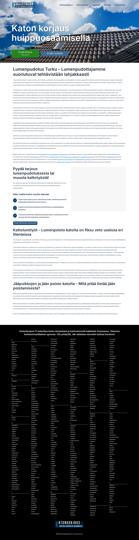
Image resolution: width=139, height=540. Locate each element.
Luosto (53, 478)
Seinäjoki (92, 441)
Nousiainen (73, 389)
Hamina (14, 436)
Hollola (14, 472)
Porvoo (72, 496)
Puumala (72, 511)
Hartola (14, 446)
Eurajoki (14, 410)
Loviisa (53, 470)
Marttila (53, 501)
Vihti (110, 456)
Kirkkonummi (35, 490)
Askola (13, 368)
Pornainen (73, 494)
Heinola (14, 459)
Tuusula (111, 377)
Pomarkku (73, 489)
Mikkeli (72, 341)
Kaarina (33, 388)
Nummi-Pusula (74, 393)
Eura (13, 408)
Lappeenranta (55, 421)
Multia (72, 348)
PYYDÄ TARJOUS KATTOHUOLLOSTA (29, 223)
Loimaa (53, 464)
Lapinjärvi (53, 415)
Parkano (72, 436)
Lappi (52, 423)
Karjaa (33, 427)
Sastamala (93, 427)
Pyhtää (72, 513)
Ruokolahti (93, 398)
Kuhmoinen (54, 367)
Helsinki (14, 463)
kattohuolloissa (35, 157)
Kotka (52, 354)
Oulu (71, 418)
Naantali (72, 374)
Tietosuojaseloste (78, 534)
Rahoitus (109, 5)
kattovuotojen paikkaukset (76, 157)
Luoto (52, 481)
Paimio (72, 428)
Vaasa (111, 416)
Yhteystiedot (120, 5)
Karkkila (33, 429)
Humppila (14, 478)
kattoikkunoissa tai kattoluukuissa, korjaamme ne (56, 154)
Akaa (13, 342)
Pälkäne (92, 354)
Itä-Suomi (34, 341)
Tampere (92, 515)
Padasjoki (73, 426)
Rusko (91, 404)
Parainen (72, 432)
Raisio (91, 366)
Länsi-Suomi (54, 489)
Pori (71, 492)
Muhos (72, 345)
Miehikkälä (54, 514)
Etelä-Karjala (15, 399)
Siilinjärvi (92, 452)
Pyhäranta (93, 345)
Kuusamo (53, 382)
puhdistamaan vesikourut (74, 162)
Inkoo (13, 511)
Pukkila (72, 502)
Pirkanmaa (73, 470)
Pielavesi (73, 460)
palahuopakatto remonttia (93, 159)
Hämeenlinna (15, 489)
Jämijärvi (33, 376)
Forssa (14, 420)
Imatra (13, 507)
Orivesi (72, 414)
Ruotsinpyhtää (94, 400)
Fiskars (14, 418)
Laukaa (53, 430)
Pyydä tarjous (25, 53)
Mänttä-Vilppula (74, 367)
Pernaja (72, 447)
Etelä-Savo (15, 404)
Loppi (52, 468)
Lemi (52, 438)
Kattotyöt (99, 5)
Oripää (72, 412)
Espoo (13, 397)
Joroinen (33, 357)
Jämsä (33, 379)
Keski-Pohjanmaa (36, 465)
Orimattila (73, 410)
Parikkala (72, 434)
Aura (13, 370)
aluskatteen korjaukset (94, 157)
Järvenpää (34, 383)
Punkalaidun (73, 506)
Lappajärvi (54, 419)
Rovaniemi (93, 396)
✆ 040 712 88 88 (55, 53)
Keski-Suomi (35, 467)
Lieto (52, 451)
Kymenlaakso (54, 390)
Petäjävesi (73, 455)
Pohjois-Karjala (74, 479)
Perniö (72, 449)
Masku (52, 503)
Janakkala (34, 351)
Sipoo (91, 458)
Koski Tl (53, 352)
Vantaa (111, 431)
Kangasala (34, 401)
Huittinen (14, 476)
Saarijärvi (92, 414)
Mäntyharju (73, 369)
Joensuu (33, 353)
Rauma (92, 374)
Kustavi (53, 379)
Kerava (33, 461)
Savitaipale (93, 433)
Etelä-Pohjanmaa (16, 401)
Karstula (33, 431)
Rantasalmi (93, 368)
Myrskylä (72, 360)
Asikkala (14, 364)
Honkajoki (14, 474)
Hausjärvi (14, 457)
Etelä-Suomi (15, 406)
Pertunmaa (73, 453)
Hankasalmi (15, 440)
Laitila (52, 410)
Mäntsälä (72, 362)
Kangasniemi (35, 405)
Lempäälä (53, 442)
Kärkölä (53, 396)
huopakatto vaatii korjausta (72, 159)
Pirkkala (72, 472)
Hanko (13, 442)
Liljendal (53, 453)
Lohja (52, 459)
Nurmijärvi (73, 398)
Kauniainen (34, 444)
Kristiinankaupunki (56, 358)
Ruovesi (92, 402)
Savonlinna (93, 435)
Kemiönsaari (34, 456)
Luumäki (53, 483)
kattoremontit (120, 157)
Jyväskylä (34, 374)
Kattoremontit (86, 5)
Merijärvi (53, 507)
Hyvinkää (14, 483)
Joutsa (33, 359)
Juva (32, 372)
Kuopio (53, 369)
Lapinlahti (53, 417)
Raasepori (93, 364)
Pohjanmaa (73, 477)
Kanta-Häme (35, 414)
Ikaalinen (14, 501)
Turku (111, 369)
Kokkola (33, 509)
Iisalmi (13, 497)
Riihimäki (92, 387)
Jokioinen (34, 355)
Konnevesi (54, 339)
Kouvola (53, 356)
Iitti (13, 499)
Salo (91, 420)
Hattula (14, 449)
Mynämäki (73, 358)
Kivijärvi (33, 503)
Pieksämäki (73, 458)
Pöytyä (92, 356)
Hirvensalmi (15, 470)
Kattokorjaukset (71, 5)
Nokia (72, 385)
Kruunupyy (54, 360)
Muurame (73, 354)
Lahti (52, 406)
